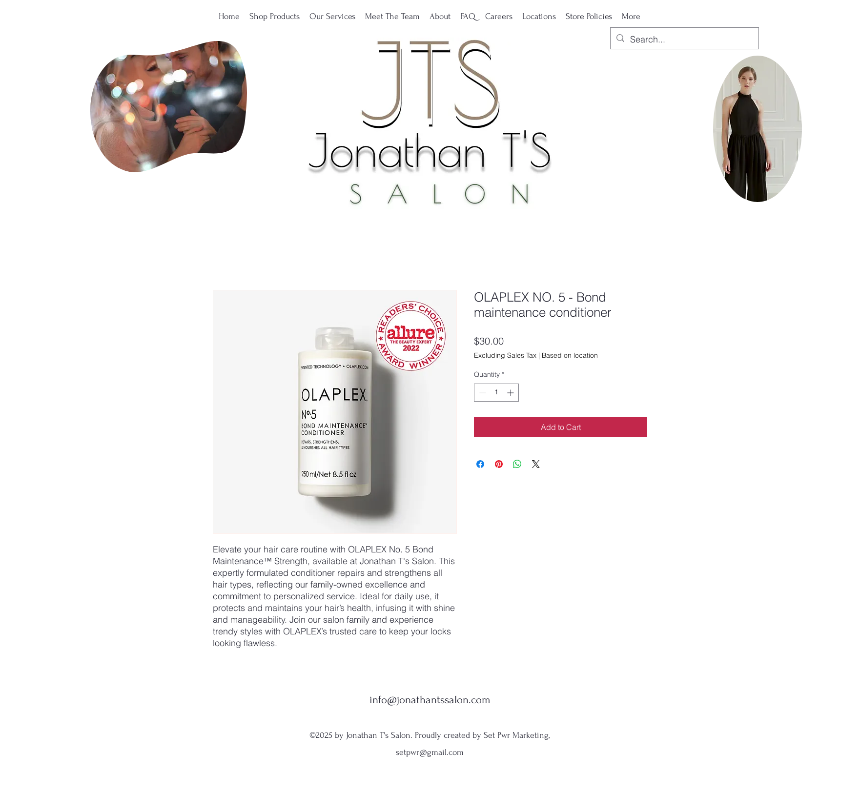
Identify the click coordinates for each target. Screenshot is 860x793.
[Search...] (684, 39)
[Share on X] (536, 464)
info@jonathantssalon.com (430, 699)
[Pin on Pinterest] (499, 464)
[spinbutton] (496, 392)
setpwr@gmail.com (430, 752)
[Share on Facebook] (480, 464)
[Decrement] (481, 392)
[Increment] (511, 392)
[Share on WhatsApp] (517, 464)
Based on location (570, 355)
